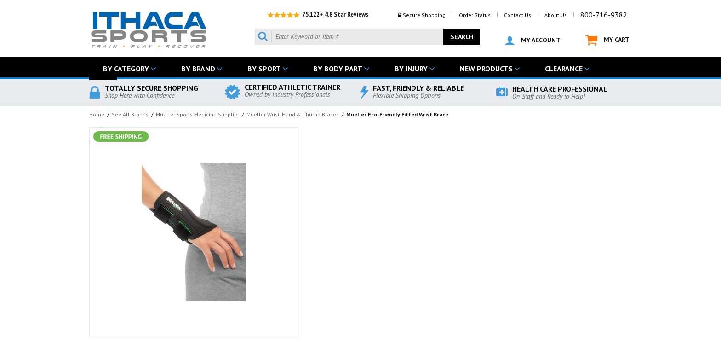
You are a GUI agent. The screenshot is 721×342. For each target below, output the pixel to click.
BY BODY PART (337, 68)
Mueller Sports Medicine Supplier (197, 114)
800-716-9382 (603, 14)
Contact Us (517, 15)
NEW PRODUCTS (486, 68)
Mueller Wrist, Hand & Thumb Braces (292, 114)
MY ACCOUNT (533, 40)
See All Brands (130, 114)
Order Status (475, 15)
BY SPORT (264, 68)
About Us (555, 15)
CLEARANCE (564, 68)
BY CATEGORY (126, 68)
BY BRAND (198, 68)
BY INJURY (411, 68)
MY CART (607, 40)
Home (96, 114)
